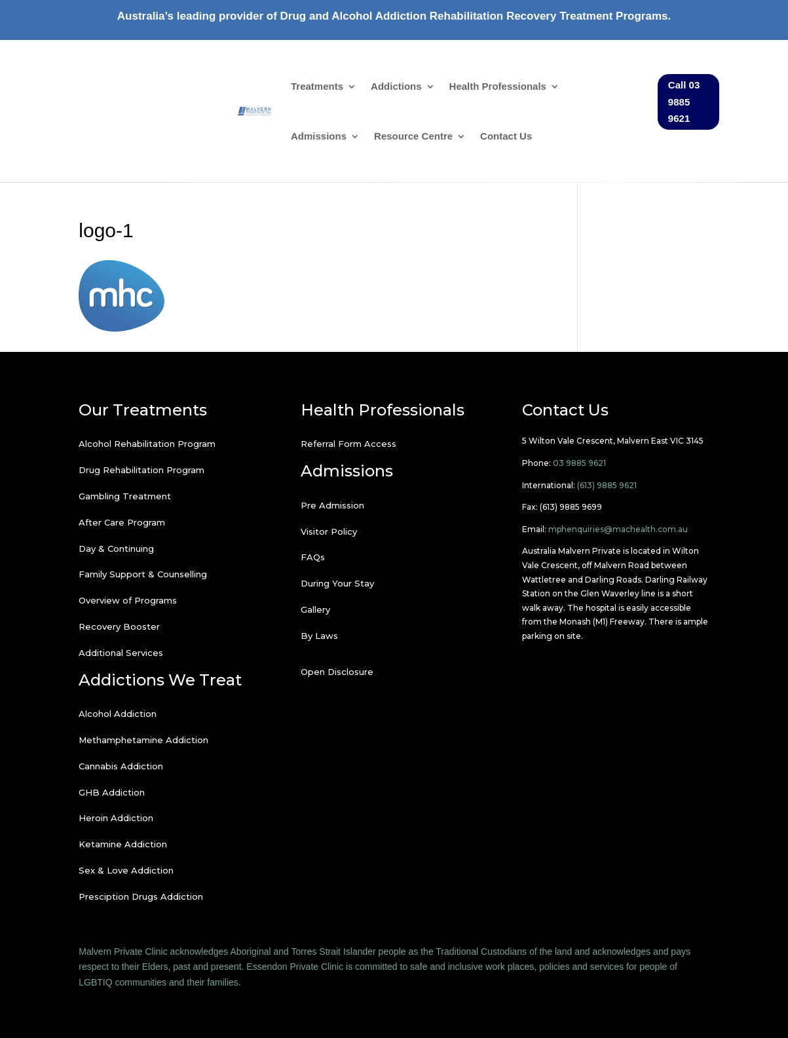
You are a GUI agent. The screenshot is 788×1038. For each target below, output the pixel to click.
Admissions (319, 136)
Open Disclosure (337, 671)
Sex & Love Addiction (126, 870)
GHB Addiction (112, 792)
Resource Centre (413, 136)
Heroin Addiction (116, 818)
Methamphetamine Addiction (143, 740)
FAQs (313, 557)
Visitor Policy (329, 531)
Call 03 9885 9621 (684, 101)
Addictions (396, 86)
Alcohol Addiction (118, 713)
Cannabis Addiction (121, 766)
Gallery (315, 609)
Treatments (317, 86)
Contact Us (506, 136)
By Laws (319, 635)
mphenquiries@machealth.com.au (618, 529)
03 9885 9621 (579, 463)
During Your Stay (337, 583)
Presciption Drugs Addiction (141, 896)
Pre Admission (332, 505)
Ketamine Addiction (123, 844)
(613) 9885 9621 (607, 485)
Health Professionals (497, 86)
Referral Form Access (348, 443)
